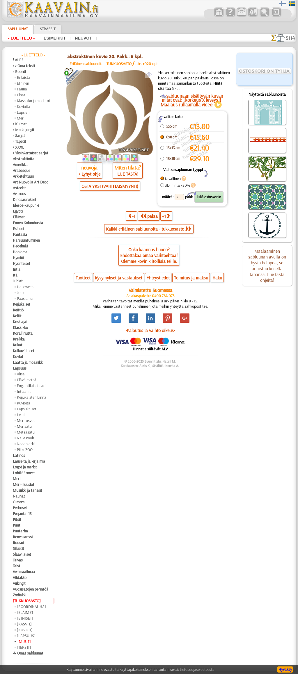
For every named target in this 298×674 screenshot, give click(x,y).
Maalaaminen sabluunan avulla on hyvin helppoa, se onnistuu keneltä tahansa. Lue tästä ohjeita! (267, 265)
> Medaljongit (23, 129)
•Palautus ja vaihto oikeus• (150, 330)
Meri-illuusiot (23, 484)
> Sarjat (19, 135)
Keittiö (18, 310)
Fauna (22, 89)
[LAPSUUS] (26, 635)
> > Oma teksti (24, 65)
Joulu (21, 292)
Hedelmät (20, 246)
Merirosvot (26, 420)
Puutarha (20, 531)
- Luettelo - (21, 38)
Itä (15, 275)
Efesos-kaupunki (26, 205)
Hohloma (20, 251)
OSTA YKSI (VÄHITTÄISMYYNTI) (109, 186)
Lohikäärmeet (24, 472)
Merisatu (24, 426)
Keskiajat (20, 321)
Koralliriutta (23, 333)
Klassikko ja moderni (33, 100)
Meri (20, 118)
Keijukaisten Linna (31, 397)
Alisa (21, 374)
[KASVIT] (24, 624)
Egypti (18, 211)
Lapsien (23, 112)
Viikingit (19, 583)
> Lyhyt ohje (89, 174)
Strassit (47, 28)
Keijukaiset (21, 304)
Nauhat (19, 496)
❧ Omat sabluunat (28, 653)
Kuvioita (23, 106)
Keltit (17, 315)
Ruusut (18, 542)
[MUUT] (24, 641)
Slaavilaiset (22, 554)
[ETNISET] (25, 618)
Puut (16, 525)
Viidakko (19, 577)
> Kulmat (20, 123)
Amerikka (20, 164)
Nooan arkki (26, 443)
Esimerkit (55, 38)
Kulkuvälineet (23, 350)
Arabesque (21, 170)
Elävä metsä (26, 379)
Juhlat (18, 280)
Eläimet (19, 217)
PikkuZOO (25, 449)
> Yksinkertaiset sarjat (30, 153)
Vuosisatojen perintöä (30, 589)
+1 (166, 215)
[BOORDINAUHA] (31, 606)
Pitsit (17, 519)
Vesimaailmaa (24, 571)
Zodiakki (19, 595)
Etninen (23, 83)
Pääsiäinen (25, 298)
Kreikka (19, 339)
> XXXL (18, 147)
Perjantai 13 (22, 513)
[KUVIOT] (25, 629)
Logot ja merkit (25, 467)
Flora (21, 94)
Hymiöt (18, 257)
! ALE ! (18, 60)
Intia (16, 269)
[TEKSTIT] (25, 647)
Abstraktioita (23, 158)
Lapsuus (19, 368)
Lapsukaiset (26, 408)
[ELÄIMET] (26, 612)
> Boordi (19, 71)
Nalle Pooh (25, 438)
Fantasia (20, 234)
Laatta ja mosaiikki (28, 362)
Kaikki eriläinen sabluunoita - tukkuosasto (148, 229)
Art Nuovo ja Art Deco (30, 182)
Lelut (21, 414)
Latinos (19, 455)
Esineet (18, 228)
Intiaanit (24, 391)
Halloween (25, 286)
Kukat (17, 344)
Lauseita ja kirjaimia (29, 461)
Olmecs (18, 501)
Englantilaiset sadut (33, 385)
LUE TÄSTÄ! (127, 174)
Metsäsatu (26, 432)
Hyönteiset (21, 263)
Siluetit (18, 548)
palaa (149, 215)
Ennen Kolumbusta (28, 222)
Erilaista (23, 77)
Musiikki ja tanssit (27, 490)
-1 (131, 215)
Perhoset (20, 507)
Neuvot (83, 38)
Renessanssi (23, 536)
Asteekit (19, 187)
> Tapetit (19, 141)
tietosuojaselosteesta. (197, 669)
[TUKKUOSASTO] (27, 600)
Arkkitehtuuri (23, 176)
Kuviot (18, 356)
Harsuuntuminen (26, 240)
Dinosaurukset (24, 199)
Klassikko (20, 327)
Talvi (16, 565)
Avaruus (19, 193)
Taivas (18, 560)
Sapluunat (18, 28)
